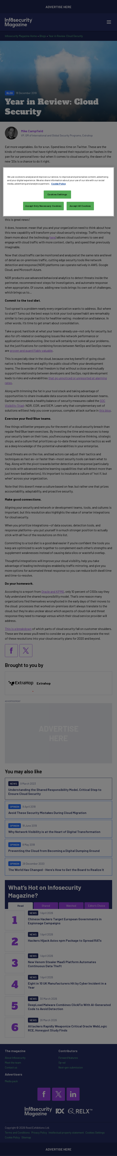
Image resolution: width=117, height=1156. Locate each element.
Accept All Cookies (80, 206)
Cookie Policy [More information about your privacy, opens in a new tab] (58, 183)
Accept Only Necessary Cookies (43, 206)
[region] (58, 192)
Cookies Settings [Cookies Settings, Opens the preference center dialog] (57, 194)
